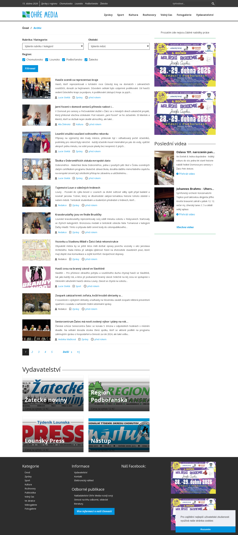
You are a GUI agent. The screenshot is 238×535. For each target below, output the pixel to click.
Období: (93, 39)
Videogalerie (31, 504)
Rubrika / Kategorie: (35, 39)
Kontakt (78, 476)
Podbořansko (91, 3)
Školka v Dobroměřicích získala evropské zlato (82, 160)
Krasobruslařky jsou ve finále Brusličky (78, 214)
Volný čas (166, 15)
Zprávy (108, 15)
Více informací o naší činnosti (94, 511)
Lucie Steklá (64, 97)
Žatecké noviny (46, 399)
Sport (120, 15)
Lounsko (79, 3)
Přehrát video (185, 173)
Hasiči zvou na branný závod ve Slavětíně (80, 268)
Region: (27, 54)
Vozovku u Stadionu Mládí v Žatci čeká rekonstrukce (86, 241)
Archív (37, 28)
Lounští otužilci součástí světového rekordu (81, 133)
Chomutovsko (66, 3)
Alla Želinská (64, 124)
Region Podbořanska (109, 396)
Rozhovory (149, 15)
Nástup (101, 440)
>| (78, 352)
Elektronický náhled (83, 480)
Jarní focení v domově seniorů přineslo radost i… (84, 106)
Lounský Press (45, 440)
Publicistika (30, 492)
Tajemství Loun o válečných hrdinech (77, 187)
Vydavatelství (204, 15)
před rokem (95, 97)
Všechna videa (185, 227)
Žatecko (104, 3)
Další (67, 352)
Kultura (133, 15)
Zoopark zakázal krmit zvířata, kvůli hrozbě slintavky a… (89, 295)
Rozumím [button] (206, 529)
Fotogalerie (184, 15)
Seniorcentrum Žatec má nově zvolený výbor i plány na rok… (91, 321)
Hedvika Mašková (67, 339)
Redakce (62, 205)
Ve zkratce (30, 500)
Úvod (25, 28)
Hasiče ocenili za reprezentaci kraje (76, 80)
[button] (214, 520)
